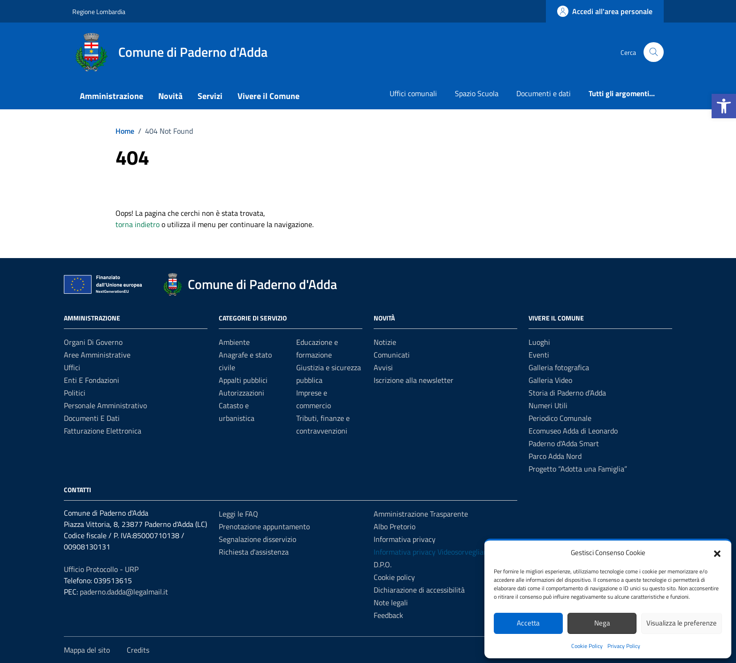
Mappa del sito (87, 649)
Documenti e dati (543, 93)
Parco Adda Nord (555, 456)
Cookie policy (394, 577)
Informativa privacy (405, 539)
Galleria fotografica (559, 367)
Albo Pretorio (394, 526)
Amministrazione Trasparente (421, 513)
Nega (602, 622)
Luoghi (539, 342)
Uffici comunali (413, 93)
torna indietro (137, 224)
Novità (170, 96)
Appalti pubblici (243, 380)
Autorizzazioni (241, 392)
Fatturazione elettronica (102, 430)
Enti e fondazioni (91, 380)
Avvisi (383, 367)
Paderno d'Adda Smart (564, 443)
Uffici (72, 367)
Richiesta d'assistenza (254, 551)
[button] (724, 106)
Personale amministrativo (105, 405)
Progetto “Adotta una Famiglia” (578, 468)
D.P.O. (382, 564)
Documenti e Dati (92, 418)
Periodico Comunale (560, 418)
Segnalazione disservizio (257, 539)
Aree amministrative (97, 354)
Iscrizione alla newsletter (413, 380)
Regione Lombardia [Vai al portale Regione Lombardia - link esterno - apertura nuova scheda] (98, 11)
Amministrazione (111, 96)
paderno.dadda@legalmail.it (124, 591)
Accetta (528, 622)
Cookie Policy (587, 645)
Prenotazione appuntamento (264, 526)
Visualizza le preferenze (681, 622)
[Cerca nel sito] (654, 52)
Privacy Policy (623, 645)
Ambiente (234, 342)
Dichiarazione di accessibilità (419, 589)
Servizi (210, 96)
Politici (74, 392)
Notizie (385, 342)
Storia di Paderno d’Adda (567, 392)
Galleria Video (550, 380)
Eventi (539, 354)
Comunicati (392, 354)
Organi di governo (93, 342)
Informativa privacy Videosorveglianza (434, 551)
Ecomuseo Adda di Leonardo (573, 430)
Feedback (388, 615)
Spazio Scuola (476, 93)
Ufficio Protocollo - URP (101, 569)
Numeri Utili (548, 405)
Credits (138, 649)
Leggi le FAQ (238, 513)
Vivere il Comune (268, 96)
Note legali (391, 602)
